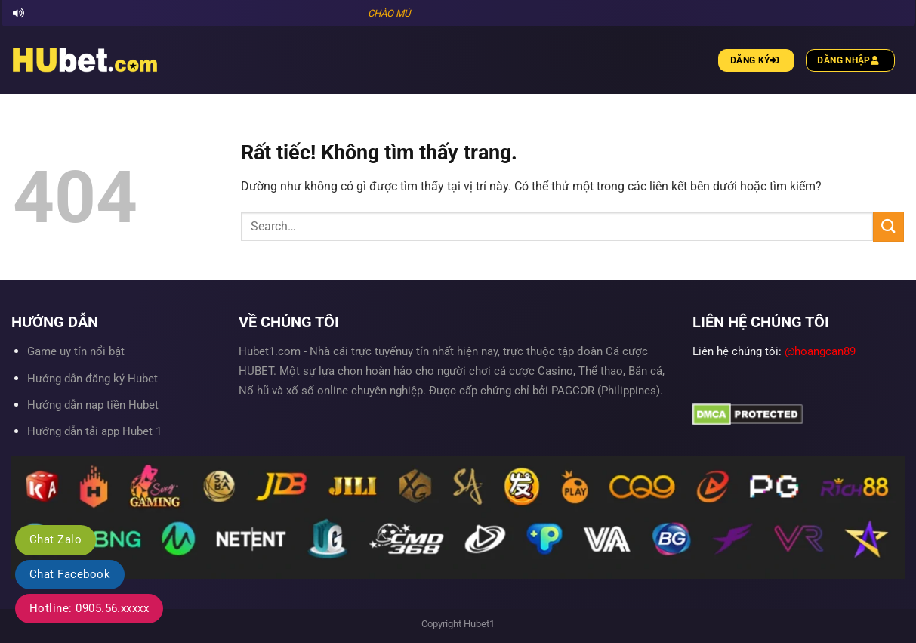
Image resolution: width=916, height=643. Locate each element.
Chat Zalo (55, 539)
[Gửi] (888, 226)
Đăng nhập (850, 60)
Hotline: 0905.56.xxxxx (89, 608)
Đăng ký (756, 60)
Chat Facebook (69, 574)
